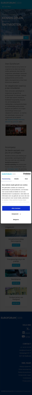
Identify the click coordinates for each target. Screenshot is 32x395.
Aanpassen (16, 214)
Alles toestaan (16, 208)
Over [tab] (26, 178)
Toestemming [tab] (6, 178)
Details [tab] (16, 178)
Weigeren (16, 219)
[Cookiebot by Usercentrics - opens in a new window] (23, 174)
